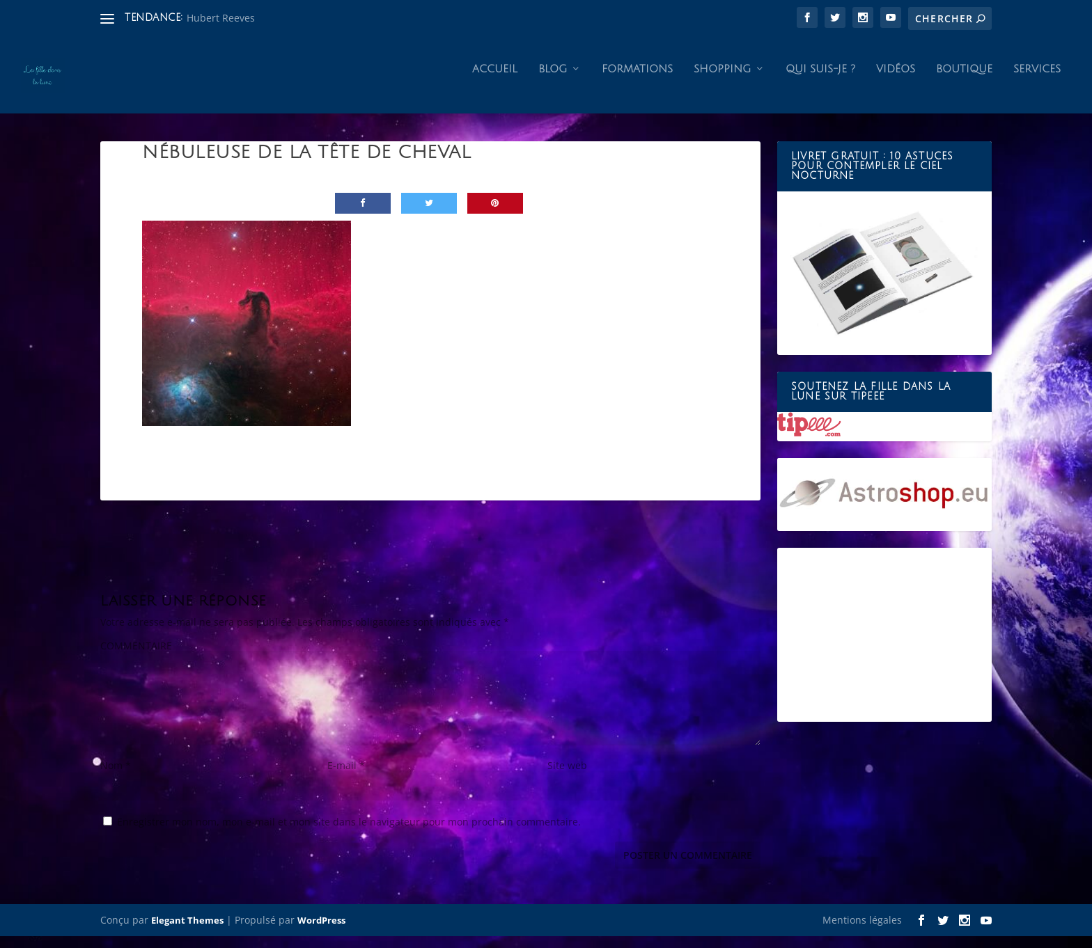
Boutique (964, 80)
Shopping (722, 80)
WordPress (321, 932)
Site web (567, 777)
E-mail (346, 777)
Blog (552, 80)
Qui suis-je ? (820, 80)
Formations (637, 80)
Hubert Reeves (221, 17)
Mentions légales (862, 931)
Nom (115, 777)
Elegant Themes (187, 932)
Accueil (494, 80)
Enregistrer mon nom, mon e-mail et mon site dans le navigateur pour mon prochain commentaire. (349, 833)
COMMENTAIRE (136, 657)
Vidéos (895, 80)
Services (1037, 80)
